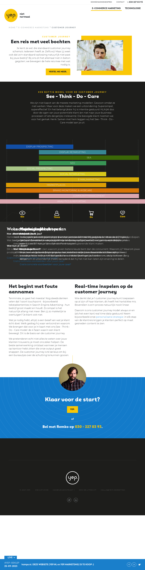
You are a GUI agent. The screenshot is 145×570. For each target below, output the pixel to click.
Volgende (134, 564)
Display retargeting (72, 152)
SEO (72, 163)
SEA (89, 157)
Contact (120, 2)
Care (122, 214)
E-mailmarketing (89, 179)
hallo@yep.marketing (113, 490)
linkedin (76, 500)
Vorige (129, 564)
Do (91, 215)
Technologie (133, 8)
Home (12, 28)
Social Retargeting (72, 174)
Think (57, 215)
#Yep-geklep (11, 563)
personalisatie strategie (109, 317)
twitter (69, 500)
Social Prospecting (40, 168)
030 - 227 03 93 (88, 427)
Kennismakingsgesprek (101, 2)
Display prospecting (39, 146)
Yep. (72, 409)
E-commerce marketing (106, 8)
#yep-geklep (139, 564)
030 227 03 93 (136, 2)
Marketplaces (56, 185)
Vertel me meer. (58, 71)
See (22, 214)
